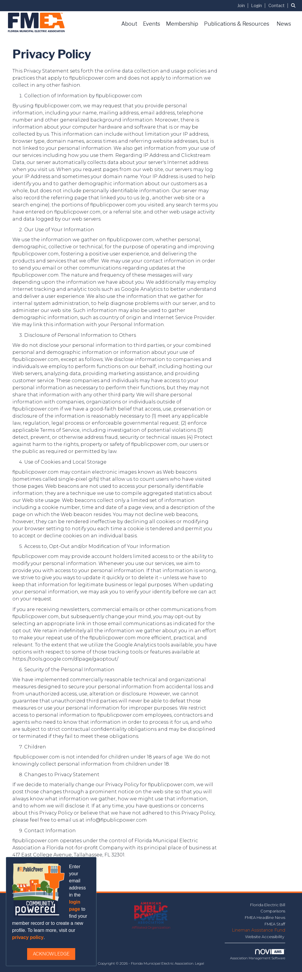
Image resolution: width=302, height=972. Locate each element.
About (129, 23)
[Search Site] (294, 5)
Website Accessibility (265, 936)
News (284, 23)
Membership (182, 23)
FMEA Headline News (265, 917)
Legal (199, 963)
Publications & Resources (236, 23)
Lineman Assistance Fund (258, 930)
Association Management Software (257, 954)
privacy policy (28, 937)
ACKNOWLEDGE (51, 954)
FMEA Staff (275, 924)
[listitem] (243, 5)
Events (151, 23)
